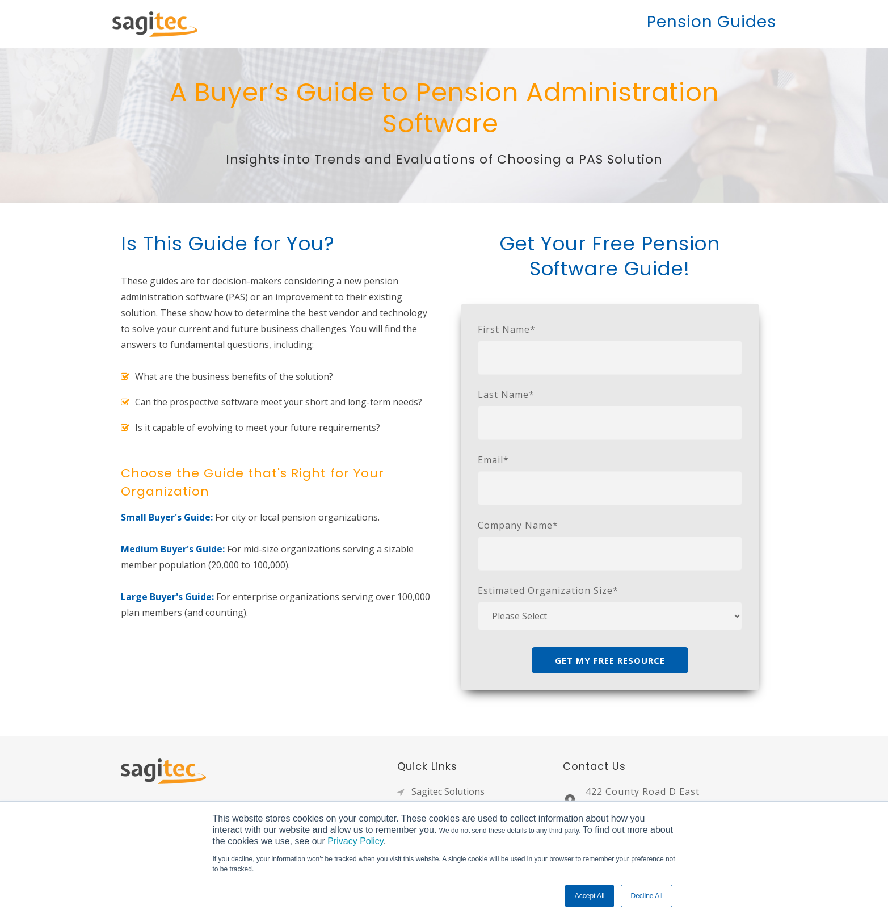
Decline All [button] (646, 896)
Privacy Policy (355, 841)
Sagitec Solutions (448, 791)
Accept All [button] (590, 896)
